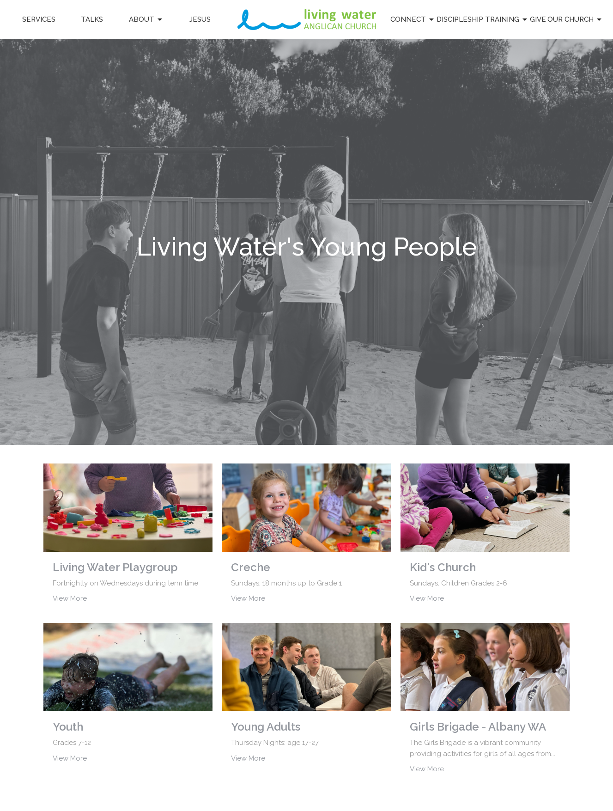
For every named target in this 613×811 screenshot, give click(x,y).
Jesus (200, 19)
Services (38, 19)
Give (538, 19)
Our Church (575, 19)
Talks (92, 19)
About (146, 19)
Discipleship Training (482, 19)
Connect (412, 19)
